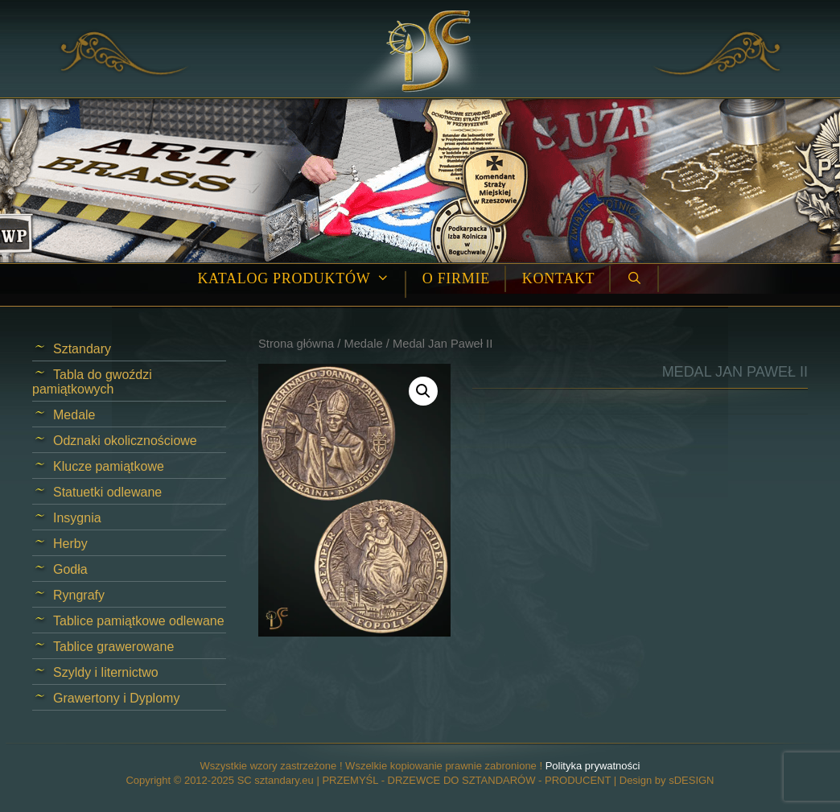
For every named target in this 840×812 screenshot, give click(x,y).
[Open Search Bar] (634, 279)
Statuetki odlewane (107, 492)
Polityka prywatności (593, 766)
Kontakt (558, 278)
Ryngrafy (79, 595)
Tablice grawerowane (113, 646)
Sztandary (82, 349)
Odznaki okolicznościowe (125, 440)
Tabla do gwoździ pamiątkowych (92, 382)
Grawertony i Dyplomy (116, 698)
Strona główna (296, 343)
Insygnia (77, 518)
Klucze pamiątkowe (108, 466)
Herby (70, 543)
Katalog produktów (301, 279)
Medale (363, 343)
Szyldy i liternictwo (106, 672)
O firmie (456, 278)
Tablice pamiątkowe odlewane (138, 621)
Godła (70, 569)
